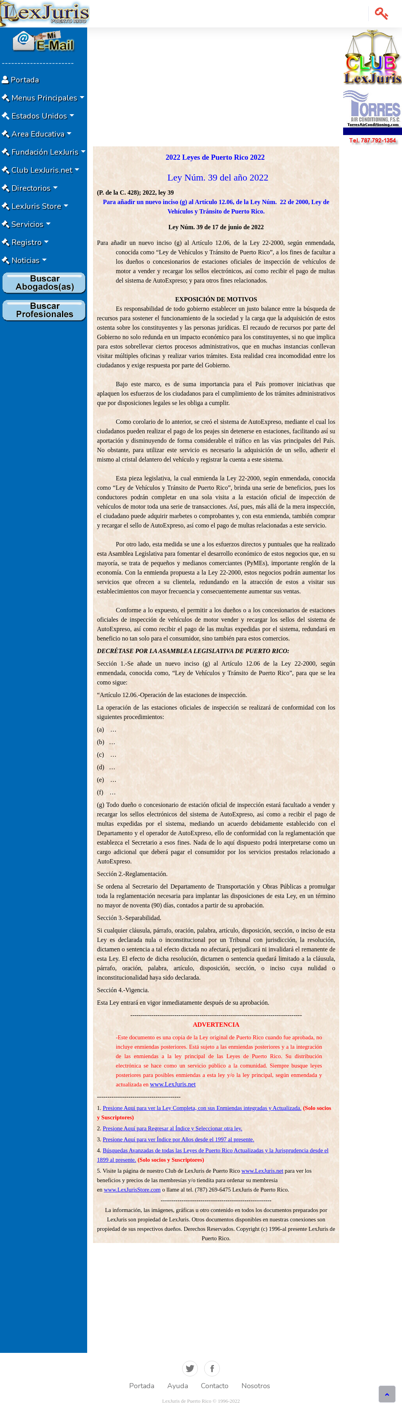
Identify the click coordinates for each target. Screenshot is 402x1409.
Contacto (214, 1386)
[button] (382, 14)
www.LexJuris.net (173, 1084)
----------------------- (38, 63)
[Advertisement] (43, 442)
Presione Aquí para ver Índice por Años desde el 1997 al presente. (178, 1139)
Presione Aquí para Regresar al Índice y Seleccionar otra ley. (173, 1128)
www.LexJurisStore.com (132, 1189)
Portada (141, 1386)
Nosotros (255, 1386)
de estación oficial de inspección (223, 804)
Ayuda (177, 1386)
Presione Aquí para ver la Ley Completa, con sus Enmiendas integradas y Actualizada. (202, 1108)
